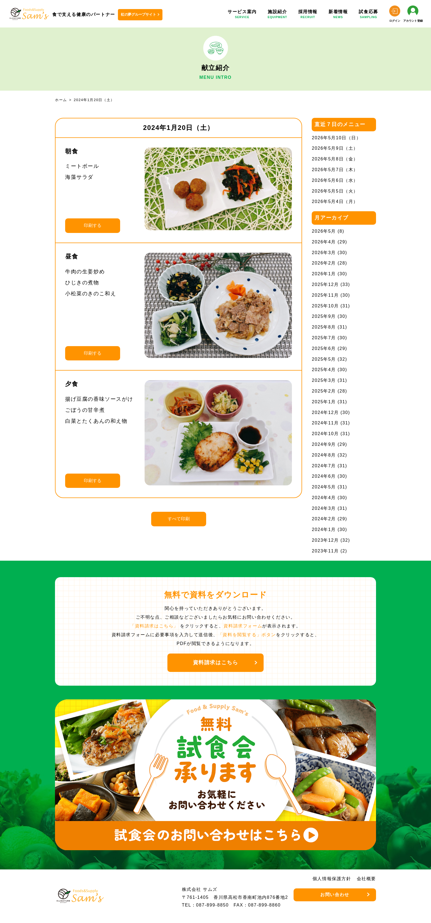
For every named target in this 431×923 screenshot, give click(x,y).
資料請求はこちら (215, 662)
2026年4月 (324, 242)
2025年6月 (324, 348)
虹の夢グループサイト (138, 14)
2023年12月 (325, 540)
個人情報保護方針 (332, 878)
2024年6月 (324, 476)
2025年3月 (324, 380)
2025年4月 (324, 369)
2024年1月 (324, 529)
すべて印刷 (179, 518)
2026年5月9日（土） (335, 148)
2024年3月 (324, 508)
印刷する (92, 225)
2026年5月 (324, 231)
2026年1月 (324, 273)
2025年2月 (324, 391)
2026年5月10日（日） (336, 137)
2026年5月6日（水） (335, 180)
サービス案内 (242, 15)
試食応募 (368, 15)
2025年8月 (324, 327)
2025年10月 (325, 306)
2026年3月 (324, 252)
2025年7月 (324, 337)
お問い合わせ (334, 894)
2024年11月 (325, 423)
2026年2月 (324, 263)
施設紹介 (277, 15)
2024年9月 (324, 444)
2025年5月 (324, 359)
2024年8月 (324, 455)
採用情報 (307, 15)
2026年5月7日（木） (335, 169)
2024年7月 (324, 465)
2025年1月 (324, 401)
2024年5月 (324, 487)
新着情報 (338, 15)
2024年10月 (325, 433)
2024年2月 (324, 518)
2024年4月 (324, 497)
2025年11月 (325, 295)
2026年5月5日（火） (335, 191)
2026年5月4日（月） (335, 201)
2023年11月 (325, 551)
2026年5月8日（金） (335, 159)
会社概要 (366, 878)
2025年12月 (325, 284)
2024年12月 (325, 412)
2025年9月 (324, 316)
